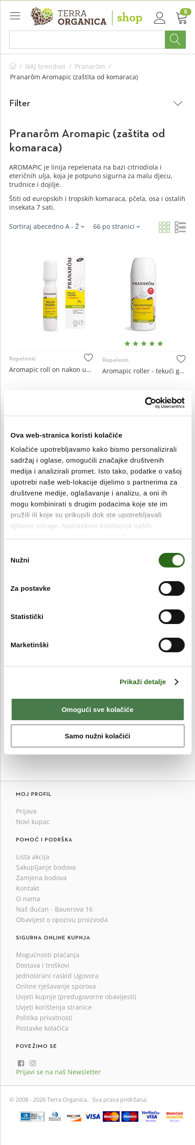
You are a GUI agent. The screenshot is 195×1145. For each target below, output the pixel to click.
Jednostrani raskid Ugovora (57, 975)
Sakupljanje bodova (46, 867)
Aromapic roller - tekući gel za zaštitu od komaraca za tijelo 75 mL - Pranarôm (144, 370)
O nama (28, 898)
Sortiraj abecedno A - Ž (46, 226)
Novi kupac (33, 821)
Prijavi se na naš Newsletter (58, 1072)
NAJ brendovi (45, 66)
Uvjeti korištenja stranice (54, 1007)
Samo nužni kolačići (97, 736)
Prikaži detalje (143, 682)
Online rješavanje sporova (56, 986)
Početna (12, 66)
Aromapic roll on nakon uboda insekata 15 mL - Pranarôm (51, 369)
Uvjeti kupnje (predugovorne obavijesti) (76, 996)
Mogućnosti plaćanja (47, 954)
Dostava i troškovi (42, 965)
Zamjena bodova (41, 877)
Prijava (26, 811)
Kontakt (27, 888)
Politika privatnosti (44, 1017)
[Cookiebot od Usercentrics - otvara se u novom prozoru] (144, 403)
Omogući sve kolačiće (98, 709)
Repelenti (22, 358)
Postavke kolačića (42, 1028)
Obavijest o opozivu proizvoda (62, 919)
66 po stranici (116, 226)
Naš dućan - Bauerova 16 (54, 909)
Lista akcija (32, 856)
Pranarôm (90, 66)
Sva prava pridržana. (120, 1099)
